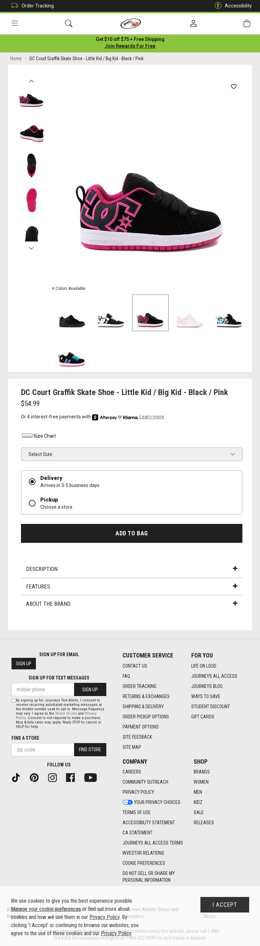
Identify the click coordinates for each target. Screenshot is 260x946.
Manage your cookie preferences (46, 909)
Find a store (25, 738)
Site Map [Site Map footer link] (132, 747)
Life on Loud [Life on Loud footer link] (203, 666)
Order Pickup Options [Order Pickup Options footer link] (146, 716)
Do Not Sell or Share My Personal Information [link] (149, 877)
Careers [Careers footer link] (132, 772)
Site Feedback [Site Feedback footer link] (137, 737)
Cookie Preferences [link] (144, 863)
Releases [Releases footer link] (204, 823)
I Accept (225, 904)
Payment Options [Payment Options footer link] (141, 727)
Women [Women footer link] (201, 782)
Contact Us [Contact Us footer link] (135, 666)
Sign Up (23, 664)
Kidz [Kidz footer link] (198, 802)
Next (31, 248)
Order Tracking (31, 6)
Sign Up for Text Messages (58, 678)
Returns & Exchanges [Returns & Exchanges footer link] (146, 696)
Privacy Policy (104, 917)
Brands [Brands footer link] (202, 772)
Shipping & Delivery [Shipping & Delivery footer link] (143, 706)
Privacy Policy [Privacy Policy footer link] (138, 792)
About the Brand (131, 605)
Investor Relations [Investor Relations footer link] (143, 853)
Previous (31, 80)
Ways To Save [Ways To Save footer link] (205, 696)
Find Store (90, 750)
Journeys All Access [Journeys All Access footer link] (214, 676)
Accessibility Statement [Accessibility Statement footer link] (149, 823)
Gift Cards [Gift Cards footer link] (202, 716)
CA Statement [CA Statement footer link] (137, 833)
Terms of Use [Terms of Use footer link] (137, 812)
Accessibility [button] (231, 6)
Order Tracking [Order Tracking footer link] (139, 686)
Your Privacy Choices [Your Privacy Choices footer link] (151, 802)
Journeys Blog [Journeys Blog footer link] (207, 686)
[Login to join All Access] (130, 40)
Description (131, 570)
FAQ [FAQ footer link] (126, 676)
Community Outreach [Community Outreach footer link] (145, 782)
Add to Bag (131, 534)
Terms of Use (66, 713)
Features (131, 588)
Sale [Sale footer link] (199, 812)
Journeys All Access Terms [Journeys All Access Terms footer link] (153, 843)
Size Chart (38, 437)
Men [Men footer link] (198, 792)
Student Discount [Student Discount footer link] (210, 706)
